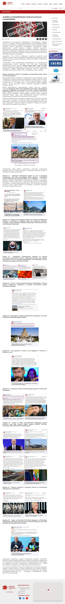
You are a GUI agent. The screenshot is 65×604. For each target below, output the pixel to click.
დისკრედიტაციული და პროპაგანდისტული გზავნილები (56, 43)
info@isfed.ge (22, 593)
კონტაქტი (60, 4)
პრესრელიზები (56, 27)
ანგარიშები (55, 18)
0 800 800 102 (22, 591)
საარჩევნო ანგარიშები (55, 21)
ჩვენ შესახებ (33, 4)
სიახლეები (28, 4)
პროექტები (45, 4)
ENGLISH (60, 8)
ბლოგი (50, 4)
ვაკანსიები (55, 4)
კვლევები (54, 29)
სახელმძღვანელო (56, 38)
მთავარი (23, 4)
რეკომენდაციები (56, 32)
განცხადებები (55, 24)
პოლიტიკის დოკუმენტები (55, 35)
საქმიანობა (40, 4)
